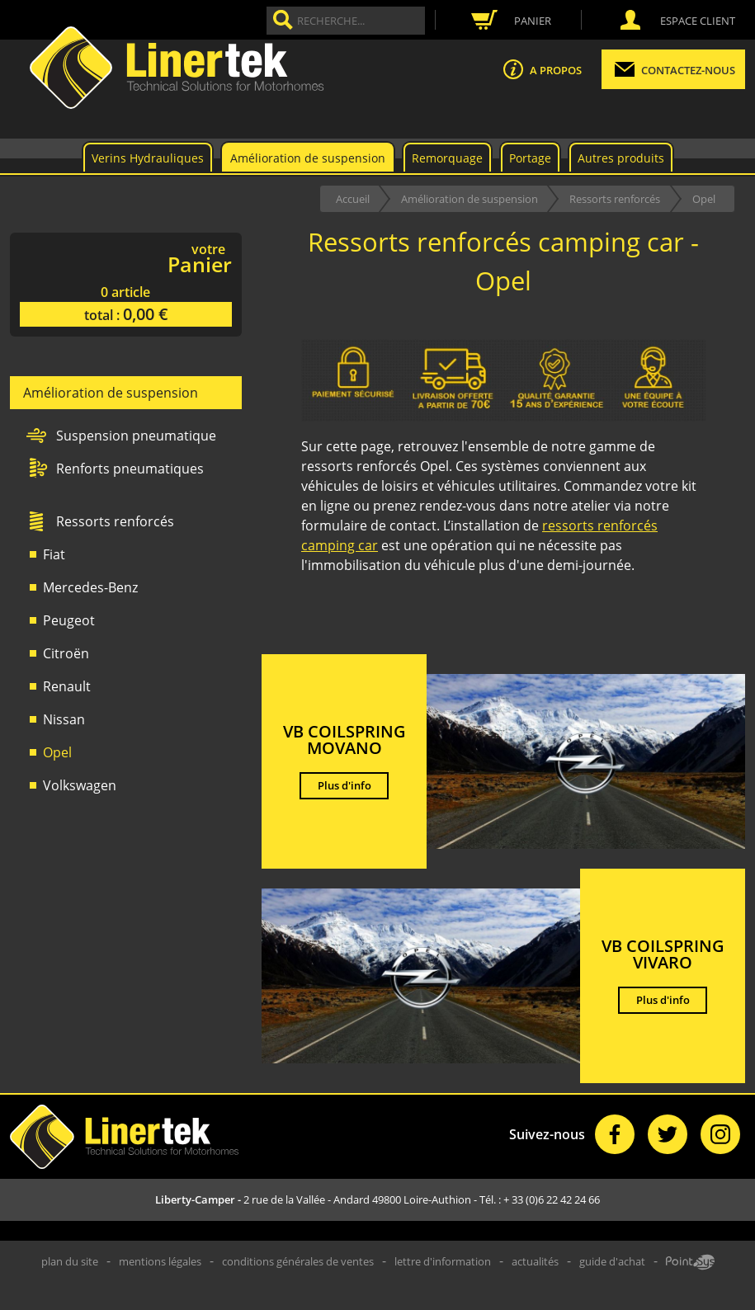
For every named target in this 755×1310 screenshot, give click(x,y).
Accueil (353, 198)
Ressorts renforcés (614, 198)
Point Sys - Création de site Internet (690, 1262)
